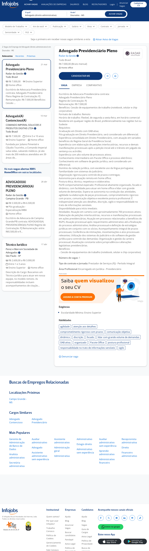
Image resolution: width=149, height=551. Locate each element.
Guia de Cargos (85, 531)
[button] (115, 14)
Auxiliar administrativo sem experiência (107, 442)
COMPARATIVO (94, 85)
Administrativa (62, 455)
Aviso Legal (70, 543)
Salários (74, 4)
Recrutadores (99, 4)
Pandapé (69, 539)
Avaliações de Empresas (53, 4)
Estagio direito (84, 444)
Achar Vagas (31, 4)
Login (112, 4)
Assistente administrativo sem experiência (40, 456)
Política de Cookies (51, 537)
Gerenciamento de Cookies (53, 544)
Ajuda (67, 516)
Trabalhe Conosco (50, 529)
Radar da (16, 73)
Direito (125, 447)
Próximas (31, 56)
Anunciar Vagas (124, 4)
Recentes (19, 56)
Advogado (37, 447)
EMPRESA (77, 85)
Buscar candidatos (70, 534)
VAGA (64, 85)
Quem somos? (53, 516)
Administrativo (84, 439)
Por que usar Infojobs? (52, 522)
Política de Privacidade (87, 542)
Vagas (84, 525)
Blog (85, 4)
